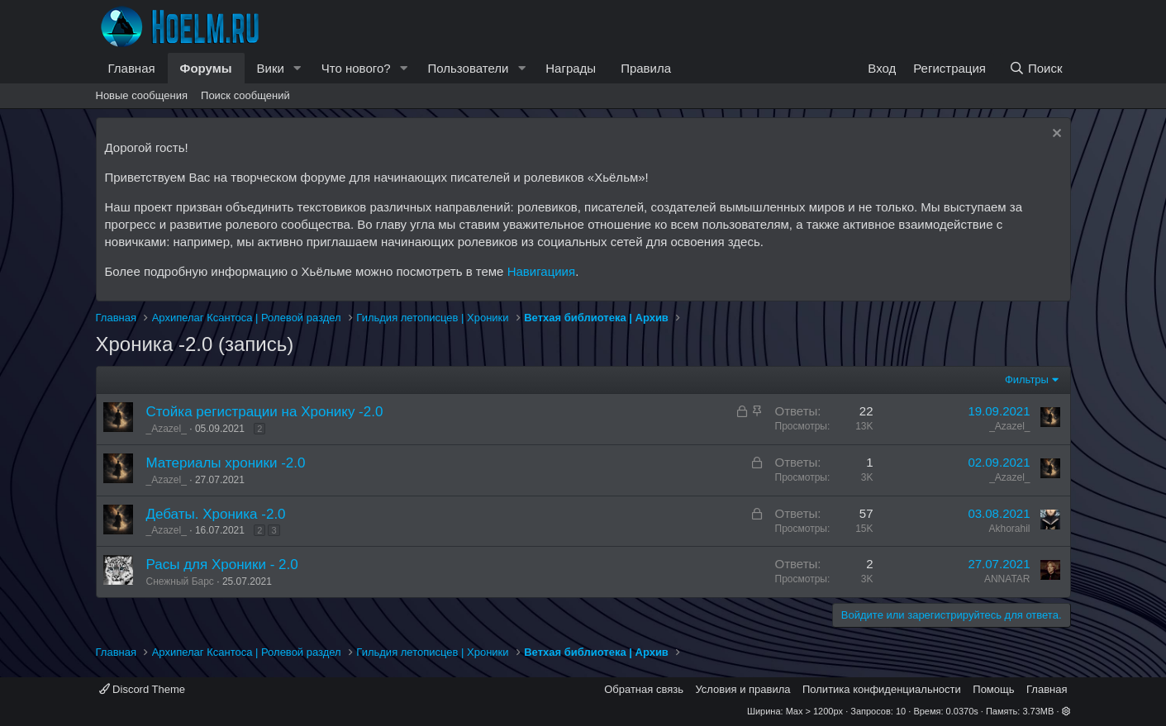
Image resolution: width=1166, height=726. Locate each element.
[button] (297, 68)
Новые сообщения (142, 95)
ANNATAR (1007, 579)
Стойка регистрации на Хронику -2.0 (264, 412)
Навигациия (541, 271)
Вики (270, 68)
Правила (646, 68)
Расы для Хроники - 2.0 (222, 564)
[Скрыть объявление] (1055, 135)
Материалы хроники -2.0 (226, 463)
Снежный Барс (180, 581)
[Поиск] (1035, 68)
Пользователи (467, 68)
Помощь (993, 689)
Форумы (206, 68)
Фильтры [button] (1027, 379)
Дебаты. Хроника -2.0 (216, 514)
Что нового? (356, 68)
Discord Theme (142, 689)
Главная (131, 68)
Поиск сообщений (245, 95)
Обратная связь (643, 689)
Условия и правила (742, 689)
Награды (570, 68)
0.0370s (962, 711)
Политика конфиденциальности (881, 689)
